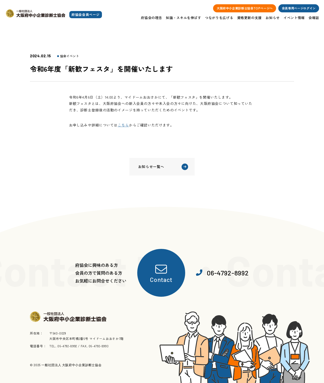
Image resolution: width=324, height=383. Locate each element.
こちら (123, 125)
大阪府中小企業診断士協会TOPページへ (245, 8)
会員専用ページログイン (299, 8)
